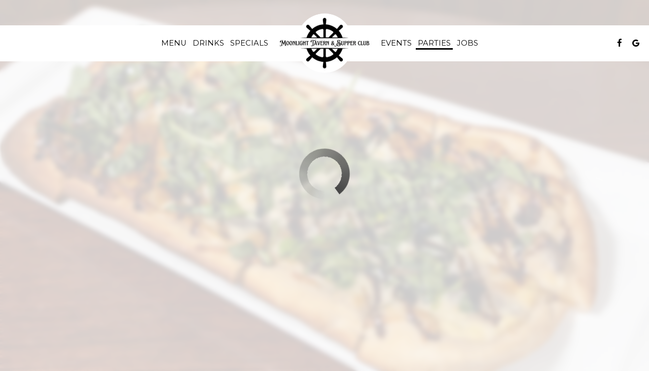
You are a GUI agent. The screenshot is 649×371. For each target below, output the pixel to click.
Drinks (208, 43)
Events (396, 43)
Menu (174, 43)
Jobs (467, 43)
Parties (434, 43)
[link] (324, 43)
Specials (249, 43)
